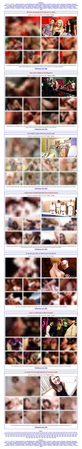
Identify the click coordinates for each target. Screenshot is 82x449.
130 (57, 436)
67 (59, 433)
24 (46, 432)
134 (68, 436)
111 (9, 436)
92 (36, 434)
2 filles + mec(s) (56, 4)
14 (26, 432)
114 (16, 436)
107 (70, 434)
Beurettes (74, 4)
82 (16, 434)
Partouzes (50, 7)
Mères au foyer (43, 7)
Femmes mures (55, 6)
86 (24, 434)
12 (22, 432)
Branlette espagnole (17, 5)
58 (41, 433)
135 (70, 436)
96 (44, 434)
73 (71, 433)
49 (23, 433)
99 (50, 434)
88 (28, 434)
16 (30, 432)
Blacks (5, 5)
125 (44, 436)
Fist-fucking (63, 6)
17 (32, 432)
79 (10, 434)
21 (40, 432)
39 (76, 432)
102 (57, 434)
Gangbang (69, 6)
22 (42, 432)
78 (8, 434)
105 (65, 434)
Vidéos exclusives (20, 4)
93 (38, 434)
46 (17, 433)
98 (48, 434)
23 (44, 432)
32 (62, 432)
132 (62, 436)
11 (20, 432)
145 (45, 437)
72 (69, 433)
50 (25, 433)
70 (65, 433)
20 (38, 432)
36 (70, 432)
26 (50, 432)
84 (20, 434)
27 (52, 432)
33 (64, 432)
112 (11, 436)
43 (11, 433)
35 (68, 432)
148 (53, 437)
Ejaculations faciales (20, 6)
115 (19, 436)
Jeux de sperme (29, 7)
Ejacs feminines (10, 6)
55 (35, 433)
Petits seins (55, 7)
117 (24, 436)
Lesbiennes (36, 7)
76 (77, 433)
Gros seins (17, 7)
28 (54, 432)
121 (34, 436)
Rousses (61, 7)
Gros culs (12, 7)
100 (52, 434)
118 (26, 436)
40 (5, 433)
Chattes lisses (31, 5)
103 (60, 434)
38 (74, 432)
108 (73, 434)
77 (6, 434)
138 (27, 437)
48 (21, 433)
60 (45, 433)
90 (32, 434)
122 (37, 436)
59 (43, 433)
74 (73, 433)
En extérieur (28, 6)
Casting (25, 5)
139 (29, 437)
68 (61, 433)
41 (7, 433)
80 (12, 434)
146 (47, 437)
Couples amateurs (55, 5)
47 (19, 433)
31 (60, 432)
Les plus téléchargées (30, 4)
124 (42, 436)
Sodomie (70, 7)
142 (37, 437)
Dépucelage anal (64, 5)
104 (63, 434)
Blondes (10, 5)
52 (29, 433)
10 (18, 432)
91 (34, 434)
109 (76, 434)
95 (42, 434)
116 (21, 436)
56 (37, 433)
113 (14, 436)
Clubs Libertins (46, 5)
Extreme (40, 6)
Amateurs (63, 4)
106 (68, 434)
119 (29, 436)
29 (56, 432)
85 (22, 434)
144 (42, 437)
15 (28, 432)
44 (13, 433)
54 (33, 433)
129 (55, 436)
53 (31, 433)
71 (67, 433)
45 (15, 433)
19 (36, 432)
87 (26, 434)
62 (49, 433)
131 (60, 436)
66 (57, 433)
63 (51, 433)
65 (55, 433)
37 (72, 432)
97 (46, 434)
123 (39, 436)
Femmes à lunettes (47, 6)
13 (24, 432)
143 (40, 437)
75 (74, 433)
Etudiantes (34, 6)
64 (53, 433)
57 (39, 433)
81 (14, 434)
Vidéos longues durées (41, 4)
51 (27, 433)
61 (47, 433)
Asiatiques (68, 4)
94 (40, 434)
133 (65, 436)
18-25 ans (49, 4)
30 (58, 432)
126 (47, 436)
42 (9, 433)
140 (32, 437)
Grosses (23, 7)
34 (66, 432)
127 (50, 436)
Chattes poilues (38, 5)
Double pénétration (73, 5)
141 (34, 437)
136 (73, 436)
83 (18, 434)
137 (75, 436)
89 (30, 434)
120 (31, 436)
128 (52, 436)
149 (55, 437)
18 (34, 432)
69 (63, 433)
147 (50, 437)
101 (55, 434)
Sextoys (66, 7)
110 (6, 436)
